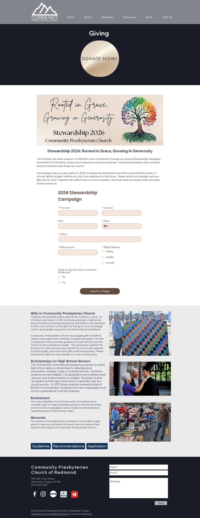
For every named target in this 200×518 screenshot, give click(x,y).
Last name (107, 207)
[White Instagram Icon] (43, 494)
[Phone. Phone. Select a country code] (107, 226)
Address (63, 234)
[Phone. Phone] (125, 226)
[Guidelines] (41, 446)
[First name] (77, 213)
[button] (88, 17)
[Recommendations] (68, 446)
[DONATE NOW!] (100, 58)
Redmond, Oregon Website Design (49, 514)
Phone (105, 220)
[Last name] (121, 213)
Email (60, 220)
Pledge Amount (66, 247)
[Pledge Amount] (77, 252)
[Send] (161, 503)
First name (64, 207)
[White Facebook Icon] (34, 494)
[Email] (77, 226)
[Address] (99, 239)
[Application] (97, 446)
